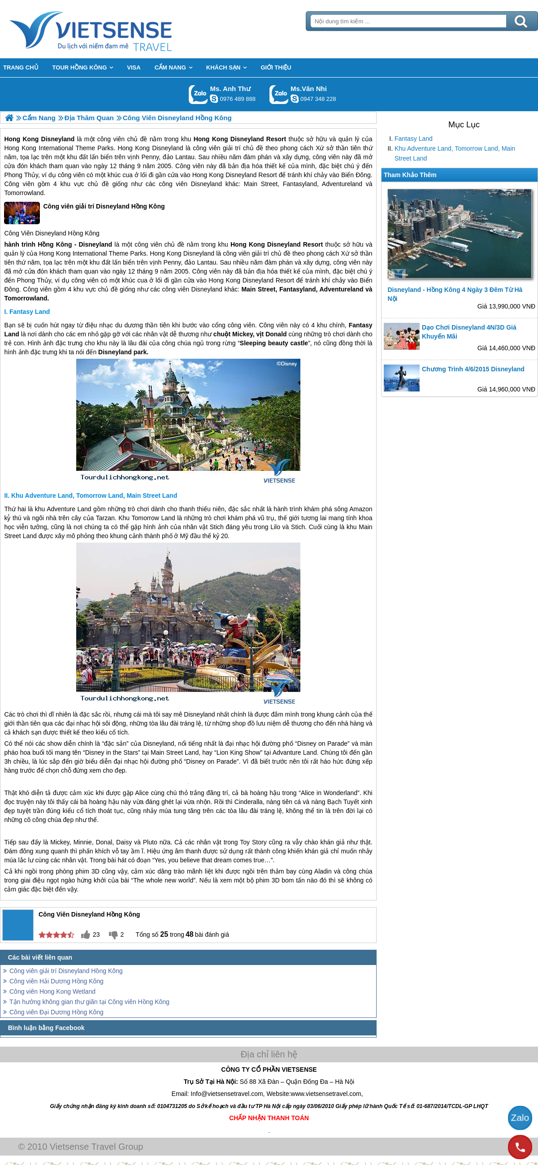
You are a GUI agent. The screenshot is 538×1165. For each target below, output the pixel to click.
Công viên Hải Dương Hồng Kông (56, 981)
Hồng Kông (84, 233)
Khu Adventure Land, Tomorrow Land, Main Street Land (455, 153)
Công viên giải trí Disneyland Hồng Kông (84, 213)
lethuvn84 (213, 98)
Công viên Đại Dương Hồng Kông (56, 1012)
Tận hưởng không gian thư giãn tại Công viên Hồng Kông (89, 1001)
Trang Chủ (113, 29)
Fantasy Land (414, 138)
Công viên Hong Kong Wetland (52, 991)
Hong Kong (21, 139)
